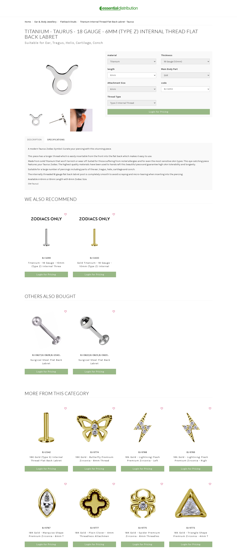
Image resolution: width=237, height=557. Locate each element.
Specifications (56, 139)
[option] (62, 80)
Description (34, 139)
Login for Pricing (158, 111)
